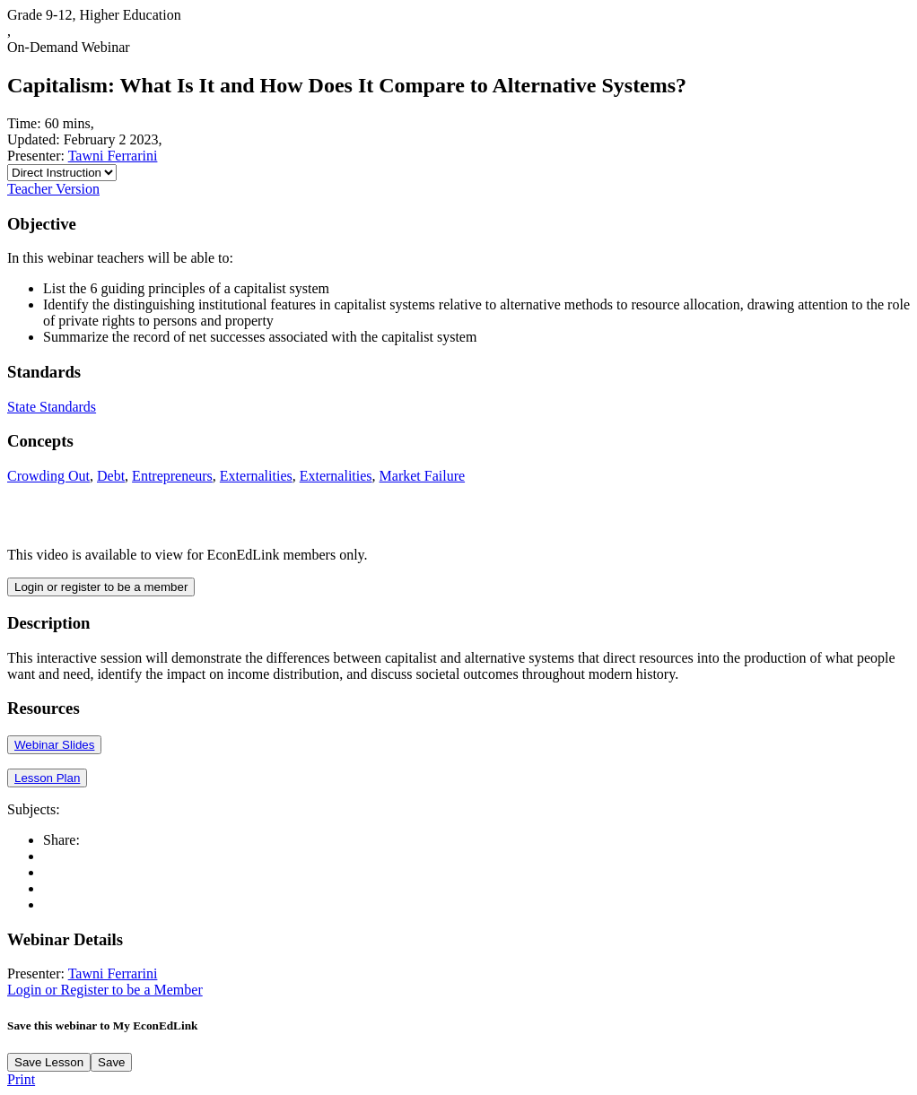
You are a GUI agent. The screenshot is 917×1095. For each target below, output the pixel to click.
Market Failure (423, 475)
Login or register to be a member (101, 587)
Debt (111, 475)
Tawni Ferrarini (113, 155)
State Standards (51, 406)
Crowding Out (48, 475)
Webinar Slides (54, 745)
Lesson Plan (47, 778)
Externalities (256, 475)
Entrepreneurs (172, 475)
